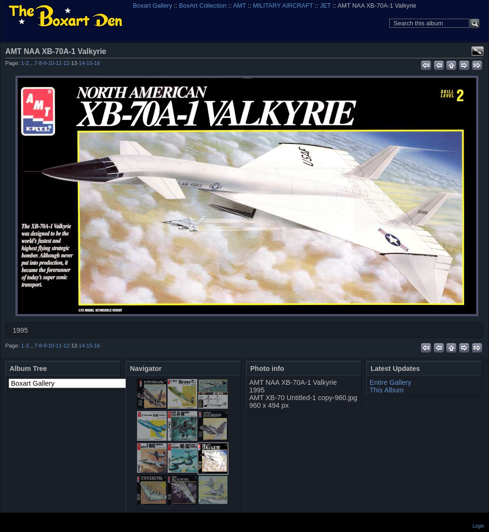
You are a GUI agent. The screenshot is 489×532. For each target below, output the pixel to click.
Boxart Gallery (152, 5)
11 (59, 63)
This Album (387, 390)
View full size (477, 51)
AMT (239, 5)
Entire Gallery (390, 382)
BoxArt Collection (202, 5)
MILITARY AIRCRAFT (283, 5)
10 (51, 63)
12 (67, 63)
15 (89, 63)
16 (97, 63)
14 (82, 63)
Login (478, 526)
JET (325, 5)
